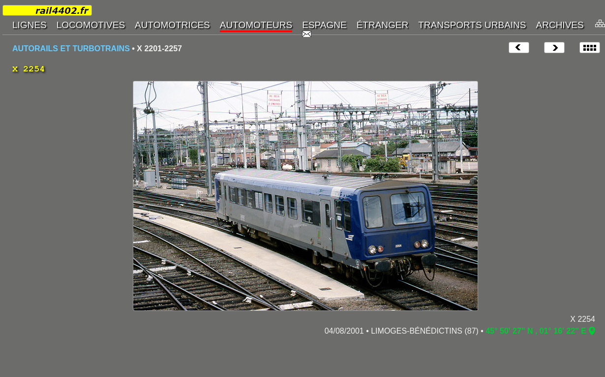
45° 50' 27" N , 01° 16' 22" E (535, 331)
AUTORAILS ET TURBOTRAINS (71, 48)
